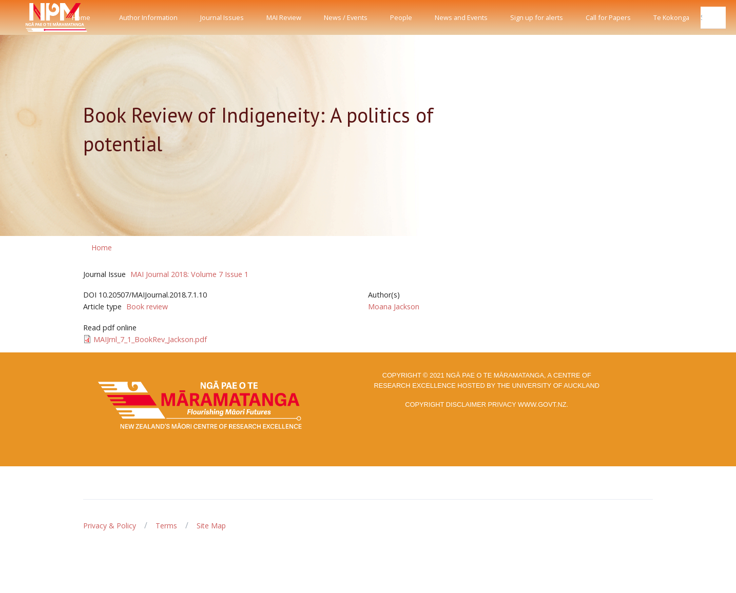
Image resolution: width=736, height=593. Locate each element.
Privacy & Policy (109, 525)
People (401, 17)
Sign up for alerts (536, 17)
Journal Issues (222, 17)
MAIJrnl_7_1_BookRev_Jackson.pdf (150, 339)
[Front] (31, 17)
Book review (147, 306)
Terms (166, 525)
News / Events (345, 17)
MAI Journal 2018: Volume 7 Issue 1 (189, 274)
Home (81, 17)
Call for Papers (608, 17)
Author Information (148, 17)
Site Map (211, 525)
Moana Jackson (393, 306)
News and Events (461, 17)
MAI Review (283, 17)
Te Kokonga (671, 17)
